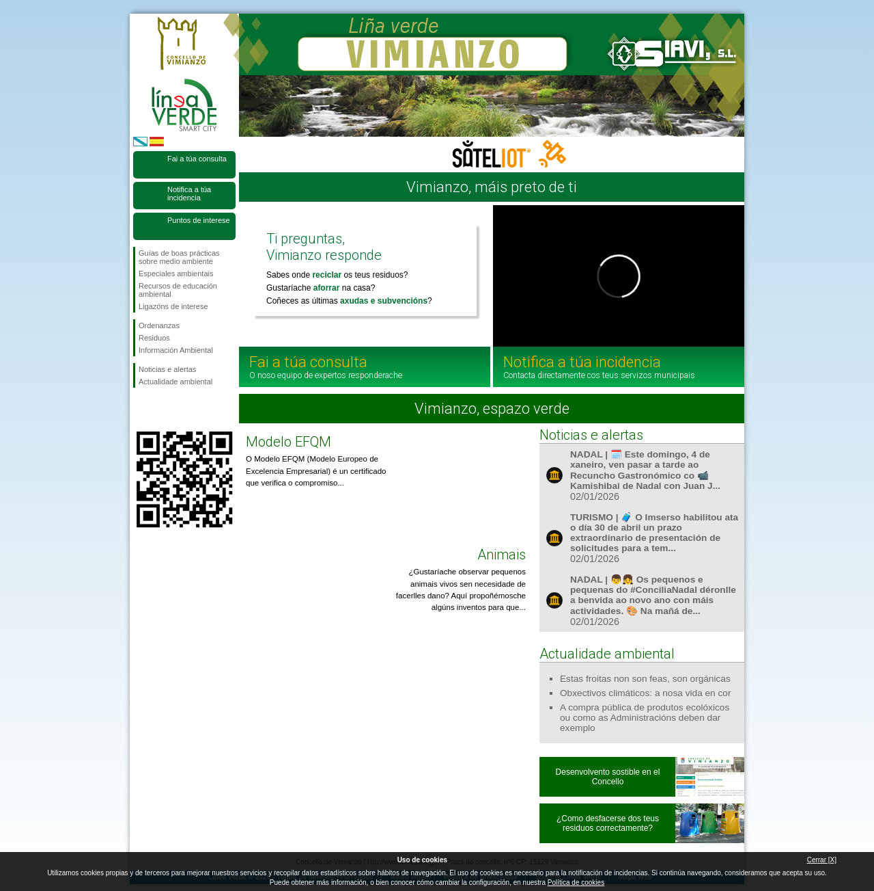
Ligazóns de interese (173, 306)
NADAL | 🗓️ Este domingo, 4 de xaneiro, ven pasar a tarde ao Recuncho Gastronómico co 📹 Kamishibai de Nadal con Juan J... (645, 470)
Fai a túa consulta (197, 159)
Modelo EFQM (288, 442)
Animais (501, 554)
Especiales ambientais (176, 273)
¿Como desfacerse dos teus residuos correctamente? (607, 823)
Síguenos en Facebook (141, 409)
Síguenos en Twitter (164, 409)
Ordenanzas (159, 325)
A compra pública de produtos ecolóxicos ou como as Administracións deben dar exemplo (644, 717)
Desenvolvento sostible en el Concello (608, 776)
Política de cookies (576, 882)
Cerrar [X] (821, 860)
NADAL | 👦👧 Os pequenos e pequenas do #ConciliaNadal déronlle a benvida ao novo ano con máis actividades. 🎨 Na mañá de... (653, 595)
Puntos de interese (198, 220)
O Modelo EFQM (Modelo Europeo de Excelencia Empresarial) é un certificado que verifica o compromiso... (316, 471)
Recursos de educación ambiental (178, 290)
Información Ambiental (176, 350)
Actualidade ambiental (175, 381)
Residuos (154, 338)
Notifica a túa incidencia (189, 193)
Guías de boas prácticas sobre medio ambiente (179, 257)
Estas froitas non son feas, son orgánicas (645, 679)
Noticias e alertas (167, 369)
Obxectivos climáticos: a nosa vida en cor (645, 693)
